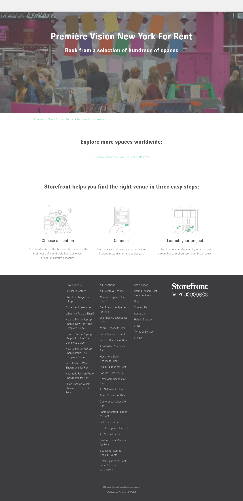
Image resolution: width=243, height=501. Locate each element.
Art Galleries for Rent (112, 389)
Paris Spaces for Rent (112, 334)
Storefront (39, 119)
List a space (141, 284)
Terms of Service (144, 331)
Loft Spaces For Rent (112, 422)
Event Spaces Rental (60, 119)
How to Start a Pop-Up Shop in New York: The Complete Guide (79, 323)
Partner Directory (76, 290)
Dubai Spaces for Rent (113, 366)
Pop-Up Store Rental (112, 372)
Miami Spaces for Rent (113, 327)
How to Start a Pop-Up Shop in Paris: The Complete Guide (79, 353)
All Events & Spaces (112, 290)
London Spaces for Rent (114, 340)
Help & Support (143, 319)
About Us (139, 313)
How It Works (74, 284)
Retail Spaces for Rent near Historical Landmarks (113, 465)
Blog (136, 301)
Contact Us (140, 307)
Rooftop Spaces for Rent (114, 428)
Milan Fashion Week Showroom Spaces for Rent (78, 388)
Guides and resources (78, 307)
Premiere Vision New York (92, 119)
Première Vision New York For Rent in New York (121, 157)
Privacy (138, 337)
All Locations (107, 284)
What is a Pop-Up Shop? (80, 313)
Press (137, 325)
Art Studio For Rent (111, 434)
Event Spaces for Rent (113, 395)
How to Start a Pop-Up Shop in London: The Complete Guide (79, 338)
